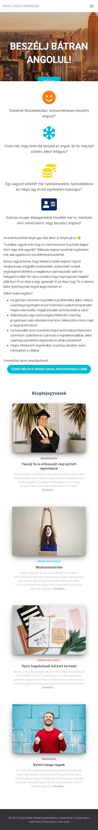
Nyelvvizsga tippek (49, 765)
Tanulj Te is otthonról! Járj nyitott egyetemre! (49, 466)
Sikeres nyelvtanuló (49, 561)
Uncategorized (49, 458)
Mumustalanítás (49, 567)
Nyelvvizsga (49, 759)
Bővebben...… (49, 490)
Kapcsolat (49, 80)
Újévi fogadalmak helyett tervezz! (48, 666)
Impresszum (49, 821)
